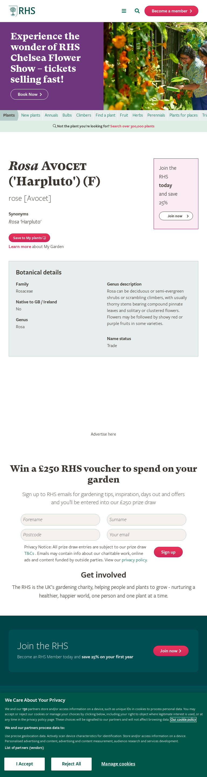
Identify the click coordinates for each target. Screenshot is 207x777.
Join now (168, 651)
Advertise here (103, 434)
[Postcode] (60, 535)
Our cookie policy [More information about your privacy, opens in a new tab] (183, 720)
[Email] (146, 535)
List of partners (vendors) (24, 748)
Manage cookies (118, 764)
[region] (103, 735)
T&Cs (29, 553)
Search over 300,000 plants (132, 126)
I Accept (24, 764)
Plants (9, 115)
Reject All (71, 764)
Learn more (20, 246)
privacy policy (134, 560)
